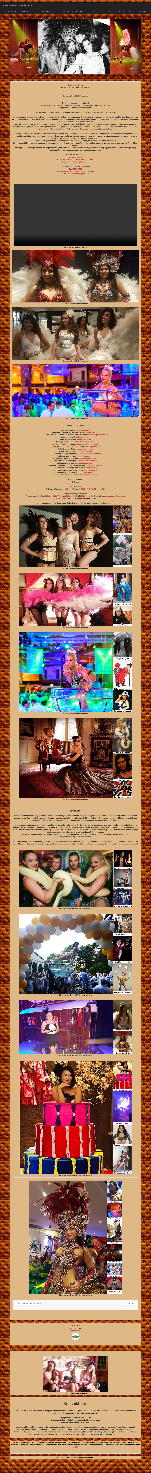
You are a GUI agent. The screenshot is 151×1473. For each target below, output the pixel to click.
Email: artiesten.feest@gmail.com (19, 11)
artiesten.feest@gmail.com (78, 162)
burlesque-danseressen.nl (87, 444)
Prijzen (92, 11)
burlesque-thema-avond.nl (90, 454)
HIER (76, 1447)
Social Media (76, 1325)
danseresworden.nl (91, 475)
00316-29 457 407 (71, 496)
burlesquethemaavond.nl (88, 458)
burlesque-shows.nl (89, 461)
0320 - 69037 (69, 489)
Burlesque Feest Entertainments (17, 5)
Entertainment (64, 11)
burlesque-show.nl (93, 447)
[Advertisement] (75, 1467)
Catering (79, 11)
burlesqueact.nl (90, 470)
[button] (30, 1305)
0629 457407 (68, 159)
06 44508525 (80, 171)
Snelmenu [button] (143, 11)
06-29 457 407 (86, 489)
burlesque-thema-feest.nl (84, 463)
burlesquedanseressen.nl (83, 449)
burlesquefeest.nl (85, 451)
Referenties (107, 11)
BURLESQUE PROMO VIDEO (75, 215)
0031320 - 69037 (51, 496)
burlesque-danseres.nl (99, 435)
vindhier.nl (75, 1331)
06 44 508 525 (99, 489)
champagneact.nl (83, 430)
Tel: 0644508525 (45, 11)
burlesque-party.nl (83, 437)
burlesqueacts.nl (84, 439)
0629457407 (67, 171)
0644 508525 (80, 159)
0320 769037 (77, 157)
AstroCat (74, 1458)
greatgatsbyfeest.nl (94, 465)
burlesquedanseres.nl (85, 456)
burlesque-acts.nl (91, 468)
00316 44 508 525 (87, 496)
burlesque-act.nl (92, 432)
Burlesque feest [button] (125, 11)
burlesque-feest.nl (88, 442)
